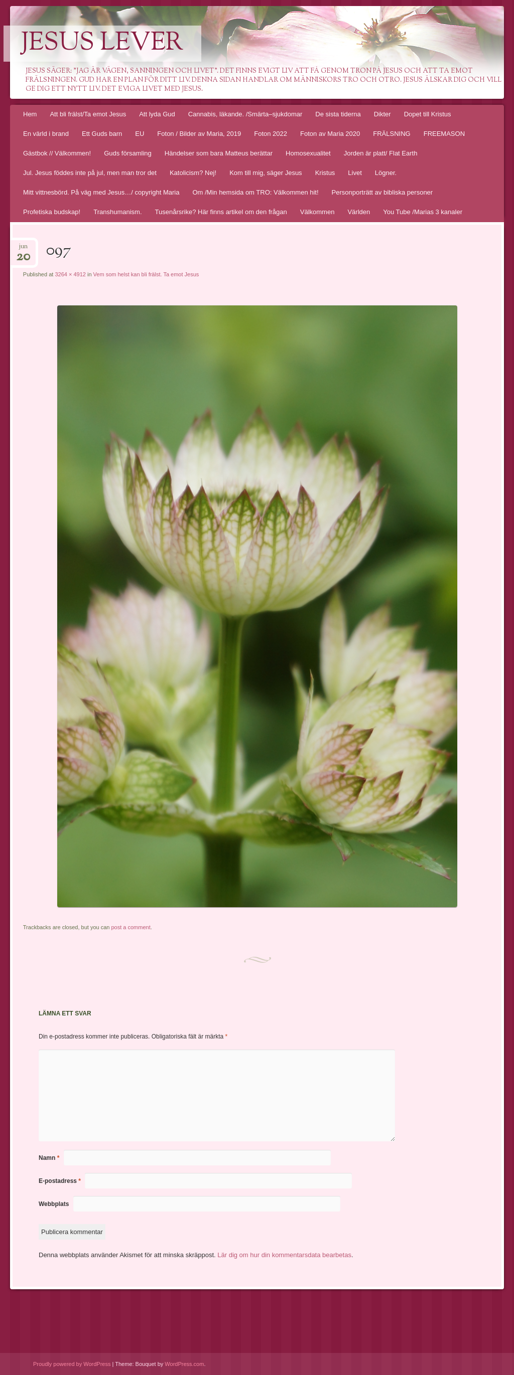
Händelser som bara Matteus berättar (219, 153)
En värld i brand (46, 133)
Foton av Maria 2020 (330, 133)
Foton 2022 (270, 133)
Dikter (382, 114)
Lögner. (386, 173)
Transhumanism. (117, 212)
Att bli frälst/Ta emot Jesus (88, 114)
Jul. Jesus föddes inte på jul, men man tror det (90, 173)
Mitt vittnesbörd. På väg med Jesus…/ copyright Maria (101, 192)
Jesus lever (102, 44)
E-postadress (60, 1180)
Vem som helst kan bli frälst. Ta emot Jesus (146, 274)
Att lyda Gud (157, 114)
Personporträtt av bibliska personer (382, 192)
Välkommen (317, 212)
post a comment (130, 927)
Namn (49, 1157)
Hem (30, 114)
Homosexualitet (308, 153)
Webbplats (54, 1204)
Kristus (325, 173)
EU (139, 133)
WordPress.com (184, 1364)
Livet (354, 173)
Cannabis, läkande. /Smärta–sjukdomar (245, 114)
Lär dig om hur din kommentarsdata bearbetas (284, 1255)
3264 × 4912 (70, 274)
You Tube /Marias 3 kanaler (422, 212)
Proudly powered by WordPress (71, 1364)
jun (23, 249)
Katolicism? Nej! (193, 173)
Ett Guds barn (102, 133)
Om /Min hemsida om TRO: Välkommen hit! (255, 192)
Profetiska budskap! (51, 212)
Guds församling (128, 153)
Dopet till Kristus (427, 114)
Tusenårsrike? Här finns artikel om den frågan (221, 212)
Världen (358, 212)
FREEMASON (444, 133)
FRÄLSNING (391, 133)
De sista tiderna (337, 114)
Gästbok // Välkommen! (57, 153)
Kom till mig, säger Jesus (265, 173)
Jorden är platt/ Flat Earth (381, 153)
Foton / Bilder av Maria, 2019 (199, 133)
